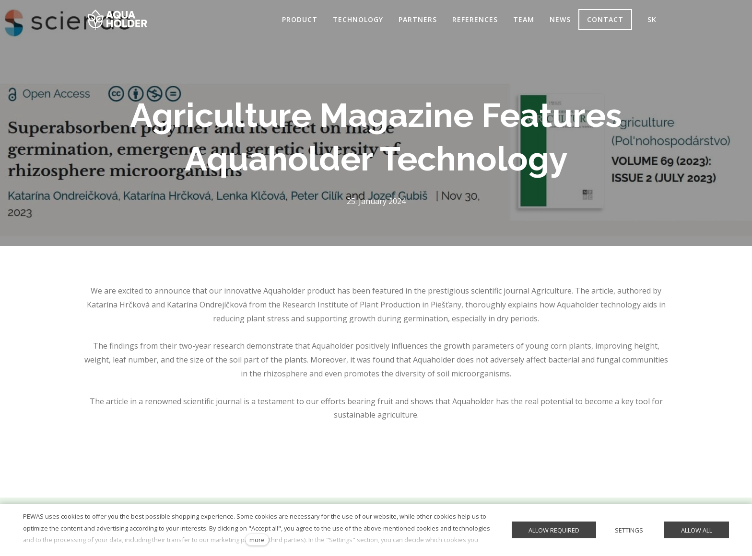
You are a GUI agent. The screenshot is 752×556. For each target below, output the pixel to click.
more (257, 539)
